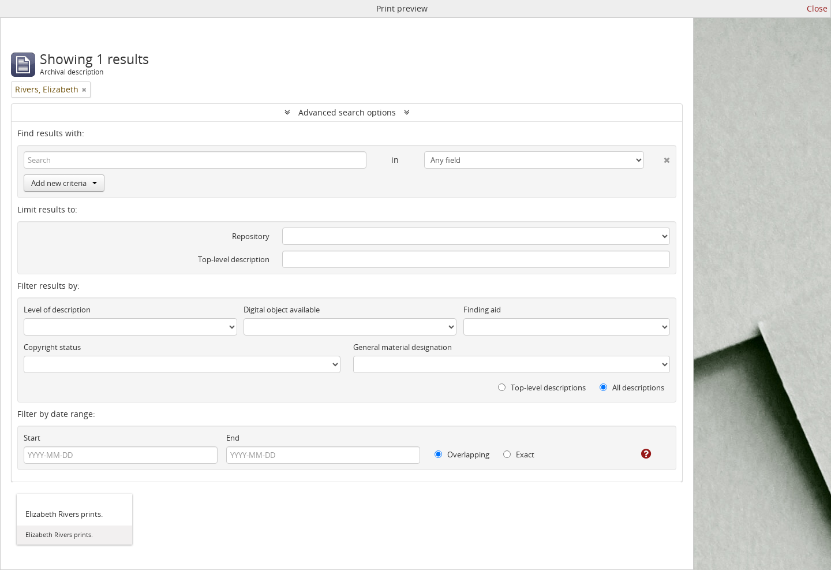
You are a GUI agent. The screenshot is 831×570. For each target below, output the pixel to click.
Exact (518, 454)
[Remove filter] (84, 89)
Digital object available (282, 309)
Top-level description (233, 259)
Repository (250, 236)
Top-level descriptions (542, 387)
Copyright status (52, 347)
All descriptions (632, 387)
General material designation (402, 347)
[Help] (638, 454)
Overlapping (462, 454)
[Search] (195, 160)
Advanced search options (347, 112)
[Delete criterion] (657, 157)
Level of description (57, 309)
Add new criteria (64, 183)
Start (32, 438)
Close (817, 8)
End (232, 438)
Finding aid (482, 309)
